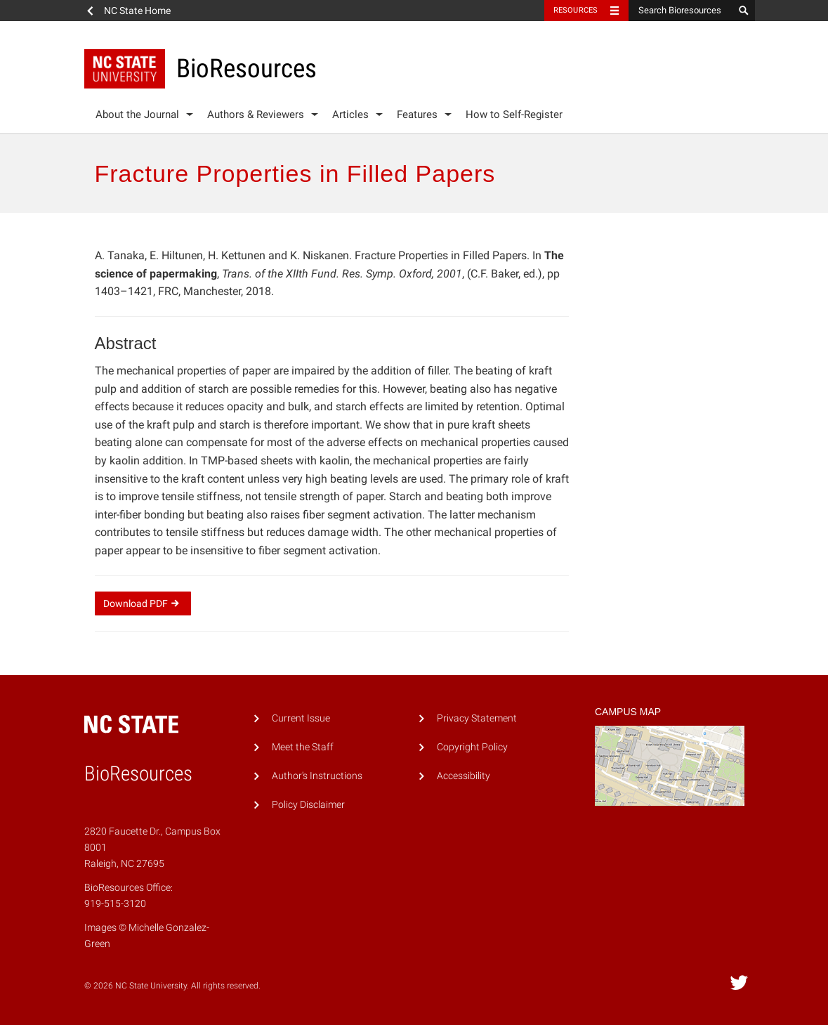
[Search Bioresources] (681, 10)
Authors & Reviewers (255, 114)
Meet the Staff (303, 747)
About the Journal (137, 114)
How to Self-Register (514, 114)
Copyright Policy (472, 747)
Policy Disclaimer (308, 805)
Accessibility (463, 776)
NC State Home (137, 10)
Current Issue (301, 718)
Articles (350, 114)
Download (143, 603)
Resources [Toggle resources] (575, 10)
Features (417, 114)
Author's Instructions (317, 776)
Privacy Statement (477, 718)
